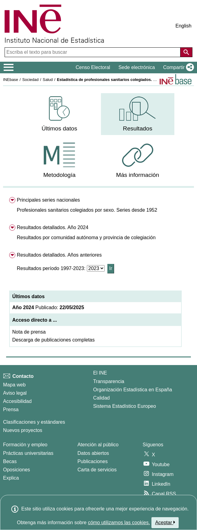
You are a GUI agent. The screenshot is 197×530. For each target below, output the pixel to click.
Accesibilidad (17, 401)
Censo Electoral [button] (93, 67)
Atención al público (97, 444)
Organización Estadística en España (132, 389)
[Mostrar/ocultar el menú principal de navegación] (8, 67)
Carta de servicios (97, 469)
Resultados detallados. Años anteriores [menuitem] (59, 255)
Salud (48, 79)
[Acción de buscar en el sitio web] (186, 52)
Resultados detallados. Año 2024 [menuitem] (52, 227)
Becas (10, 461)
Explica (11, 478)
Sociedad (30, 79)
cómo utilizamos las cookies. (119, 522)
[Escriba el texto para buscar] (93, 52)
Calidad (101, 397)
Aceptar (165, 522)
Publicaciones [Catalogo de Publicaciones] (92, 461)
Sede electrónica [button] (136, 67)
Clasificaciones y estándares (34, 422)
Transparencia (108, 381)
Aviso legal (15, 393)
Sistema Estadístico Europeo (124, 406)
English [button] (183, 25)
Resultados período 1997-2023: (52, 268)
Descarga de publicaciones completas (53, 339)
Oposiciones (16, 469)
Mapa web (14, 384)
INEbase (10, 79)
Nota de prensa (29, 331)
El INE (100, 372)
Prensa (11, 409)
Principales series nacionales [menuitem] (48, 200)
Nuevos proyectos (22, 430)
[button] (177, 67)
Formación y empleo (25, 444)
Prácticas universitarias (28, 453)
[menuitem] (59, 114)
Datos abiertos (93, 453)
